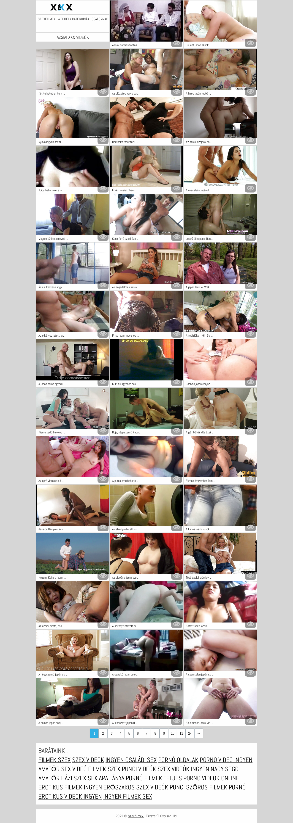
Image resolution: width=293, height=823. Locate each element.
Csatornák (100, 19)
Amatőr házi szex (63, 778)
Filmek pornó (227, 787)
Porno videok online (211, 778)
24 (190, 733)
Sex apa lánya (107, 778)
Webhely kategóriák (73, 19)
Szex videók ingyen (183, 769)
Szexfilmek (46, 19)
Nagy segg (225, 769)
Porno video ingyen (226, 760)
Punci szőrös (189, 787)
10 (172, 733)
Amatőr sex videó (62, 769)
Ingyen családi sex (131, 760)
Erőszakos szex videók (135, 787)
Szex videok (88, 760)
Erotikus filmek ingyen (70, 787)
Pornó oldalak (178, 760)
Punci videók (139, 769)
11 (181, 733)
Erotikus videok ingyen (70, 796)
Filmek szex (54, 760)
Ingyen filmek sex (127, 796)
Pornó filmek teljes (154, 778)
